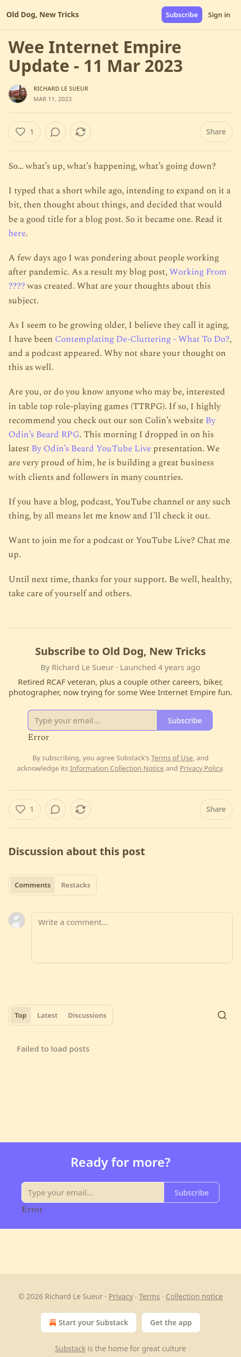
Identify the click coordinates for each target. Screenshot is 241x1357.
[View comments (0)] (55, 131)
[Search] (222, 1015)
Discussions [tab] (87, 1015)
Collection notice (194, 1296)
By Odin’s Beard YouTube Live (91, 448)
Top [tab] (21, 1015)
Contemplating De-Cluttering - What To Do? (142, 339)
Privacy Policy (201, 768)
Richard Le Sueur (60, 88)
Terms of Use (172, 757)
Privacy (121, 1296)
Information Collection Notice (117, 768)
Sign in (219, 14)
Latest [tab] (47, 1015)
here (17, 233)
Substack (70, 1348)
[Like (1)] (24, 131)
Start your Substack (87, 1322)
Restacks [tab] (75, 885)
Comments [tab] (33, 885)
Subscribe (182, 14)
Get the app (171, 1322)
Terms (149, 1296)
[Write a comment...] (132, 937)
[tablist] (52, 884)
